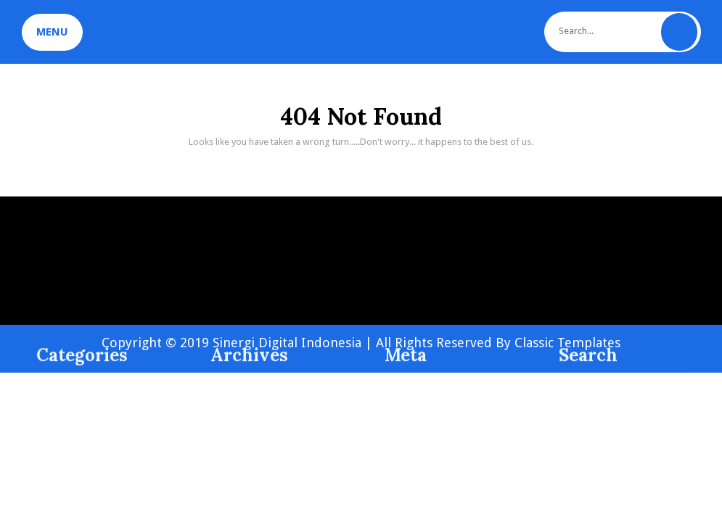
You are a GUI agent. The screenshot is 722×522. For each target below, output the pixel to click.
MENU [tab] (52, 31)
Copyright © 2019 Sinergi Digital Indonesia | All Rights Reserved (299, 342)
